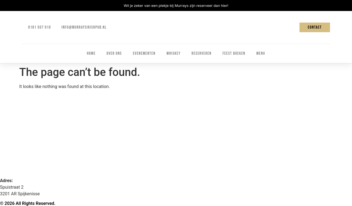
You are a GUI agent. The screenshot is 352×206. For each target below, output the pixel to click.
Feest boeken (233, 53)
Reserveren (202, 53)
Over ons (114, 53)
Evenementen (144, 53)
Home (91, 53)
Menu (260, 53)
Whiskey (173, 53)
